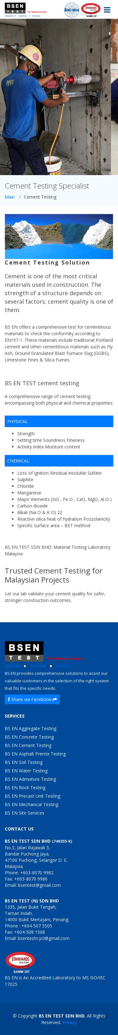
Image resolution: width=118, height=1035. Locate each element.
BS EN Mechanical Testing (31, 804)
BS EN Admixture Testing (30, 779)
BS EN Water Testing (26, 771)
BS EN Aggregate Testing (30, 728)
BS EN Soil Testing (23, 762)
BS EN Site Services (24, 813)
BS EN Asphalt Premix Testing (35, 754)
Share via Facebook (32, 699)
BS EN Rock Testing (25, 787)
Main (10, 197)
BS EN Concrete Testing (29, 737)
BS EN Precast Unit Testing (32, 796)
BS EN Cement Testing (28, 745)
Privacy (69, 1022)
